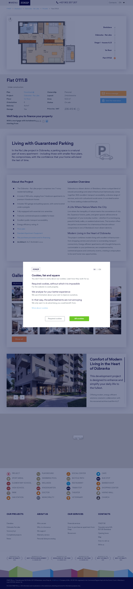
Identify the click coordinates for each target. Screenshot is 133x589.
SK (95, 269)
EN (100, 269)
